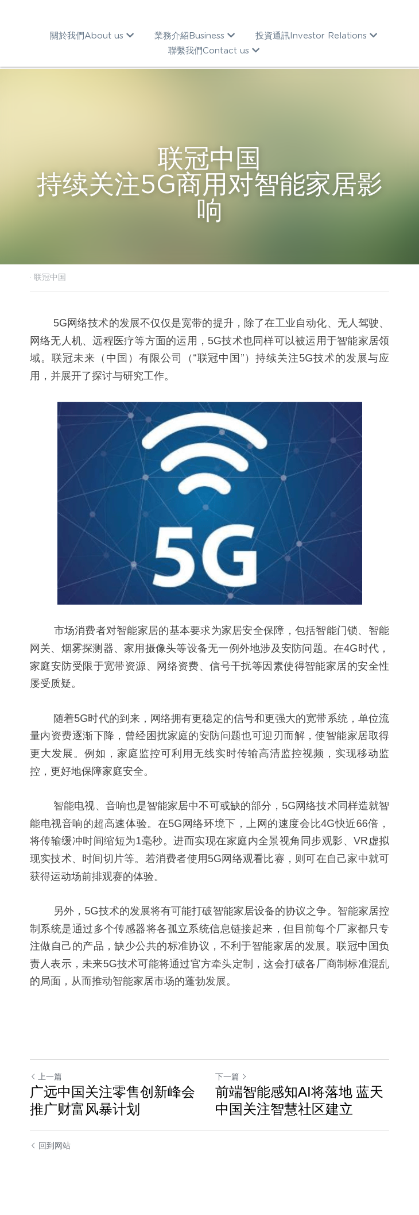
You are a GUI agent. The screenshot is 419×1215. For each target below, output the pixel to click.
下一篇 (231, 1076)
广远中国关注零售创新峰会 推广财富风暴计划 (112, 1100)
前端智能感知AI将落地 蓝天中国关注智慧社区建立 (299, 1100)
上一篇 (46, 1076)
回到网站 (50, 1145)
